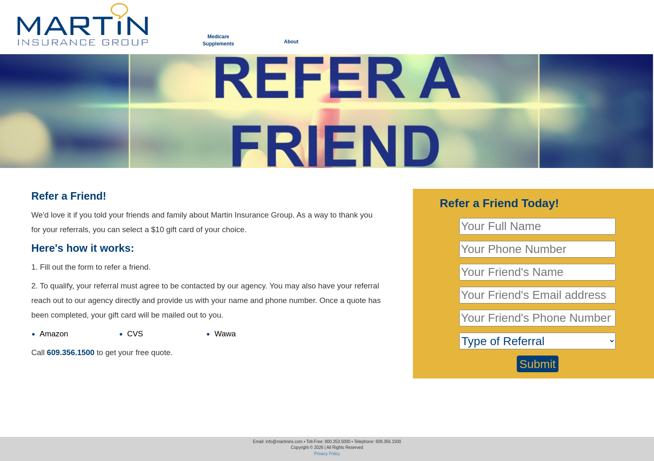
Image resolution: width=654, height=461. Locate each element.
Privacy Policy (327, 453)
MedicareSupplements (218, 40)
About (291, 42)
